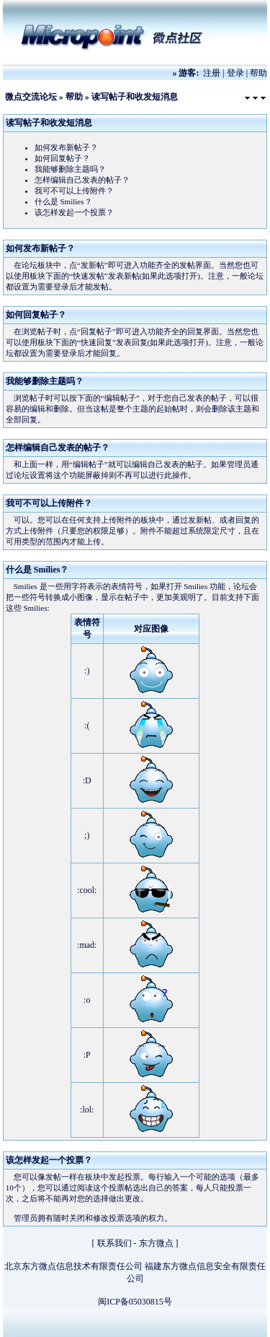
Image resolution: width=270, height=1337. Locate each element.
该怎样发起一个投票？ (74, 212)
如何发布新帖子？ (66, 147)
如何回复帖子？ (62, 158)
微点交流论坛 (31, 97)
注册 (211, 73)
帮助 (258, 73)
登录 (235, 73)
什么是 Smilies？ (63, 201)
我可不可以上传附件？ (74, 190)
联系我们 (114, 1243)
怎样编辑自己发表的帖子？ (82, 179)
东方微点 (156, 1243)
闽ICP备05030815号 (135, 1302)
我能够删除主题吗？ (70, 169)
